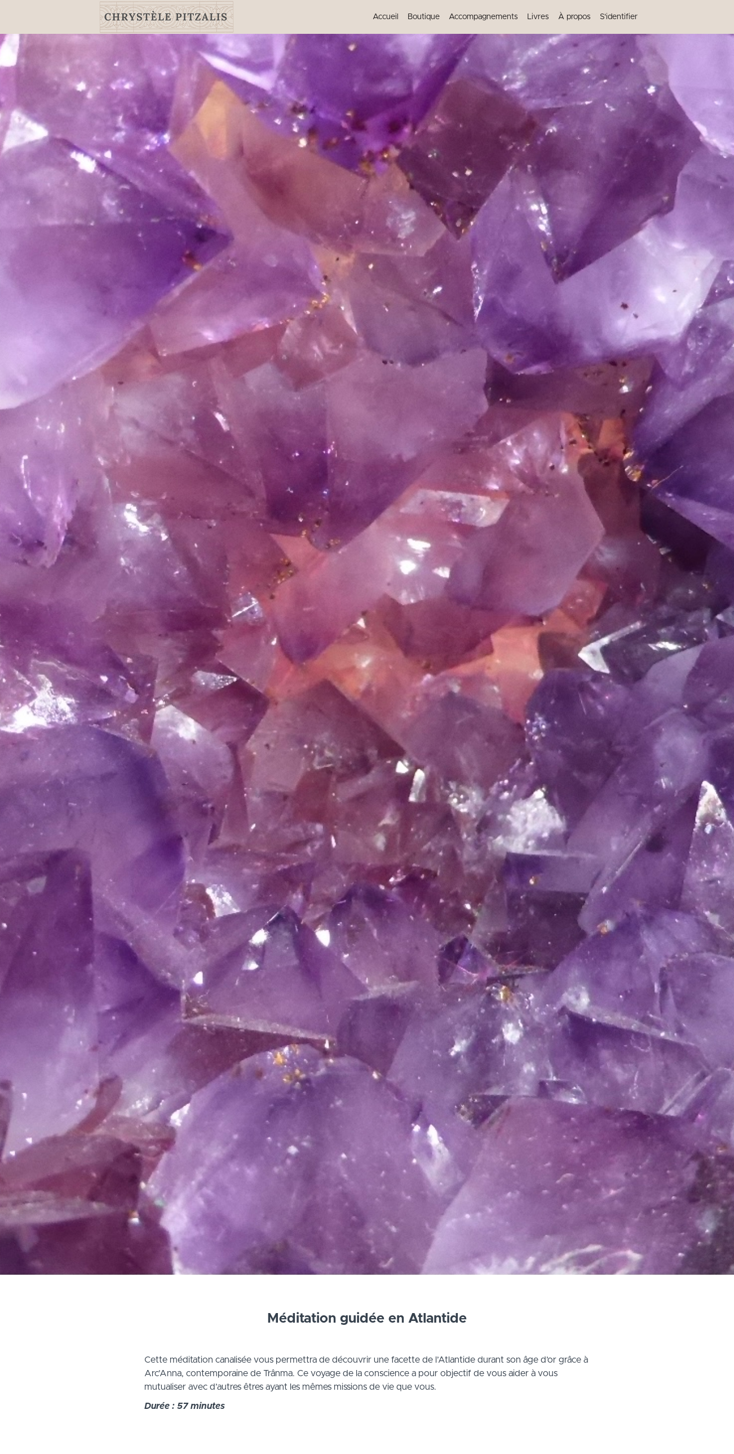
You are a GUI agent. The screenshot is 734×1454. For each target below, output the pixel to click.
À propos (574, 17)
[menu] (501, 17)
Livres (538, 17)
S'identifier (619, 17)
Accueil (386, 17)
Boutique (424, 17)
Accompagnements (483, 17)
